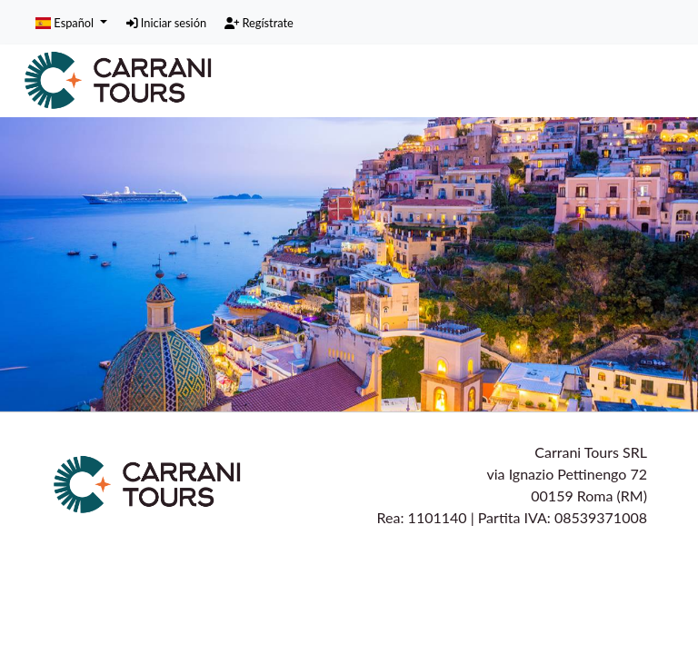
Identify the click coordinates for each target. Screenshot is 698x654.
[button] (71, 21)
